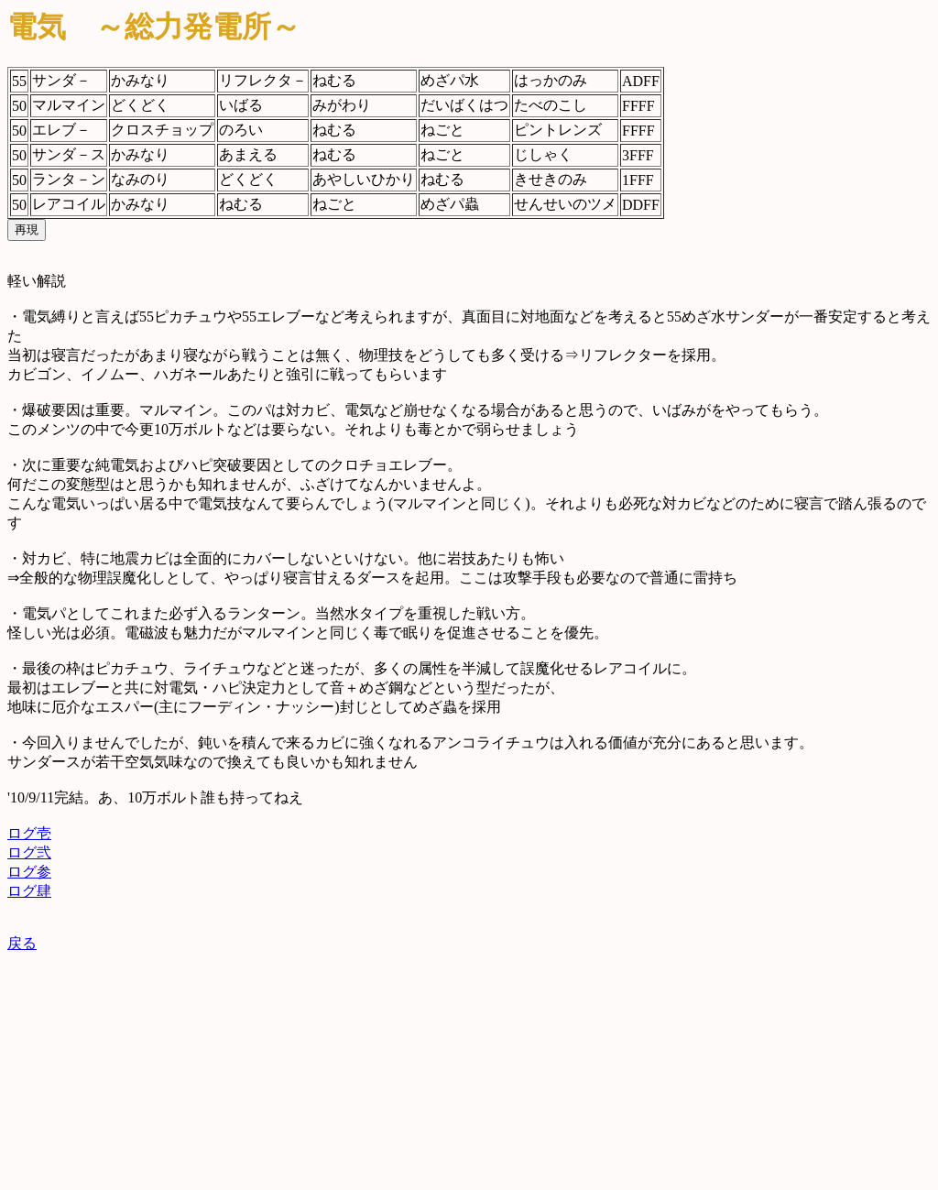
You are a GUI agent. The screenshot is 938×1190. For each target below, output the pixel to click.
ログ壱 (29, 833)
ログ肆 (29, 891)
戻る (22, 943)
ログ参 (29, 871)
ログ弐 (29, 852)
